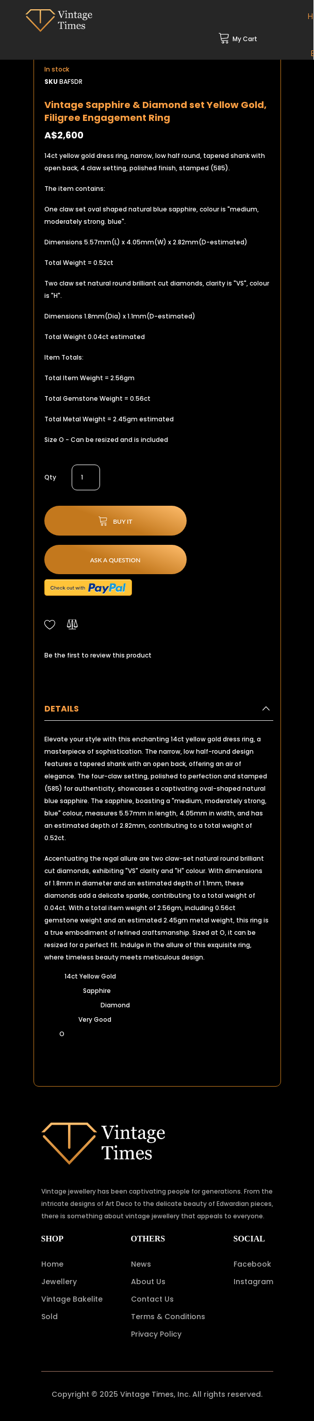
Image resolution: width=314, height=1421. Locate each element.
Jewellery (59, 1281)
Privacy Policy (156, 1334)
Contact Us (152, 1299)
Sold (49, 1316)
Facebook (252, 1264)
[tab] (158, 712)
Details (61, 709)
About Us (148, 1281)
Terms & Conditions (168, 1316)
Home (52, 1264)
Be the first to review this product (98, 655)
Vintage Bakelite (72, 1299)
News (141, 1264)
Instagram (253, 1281)
